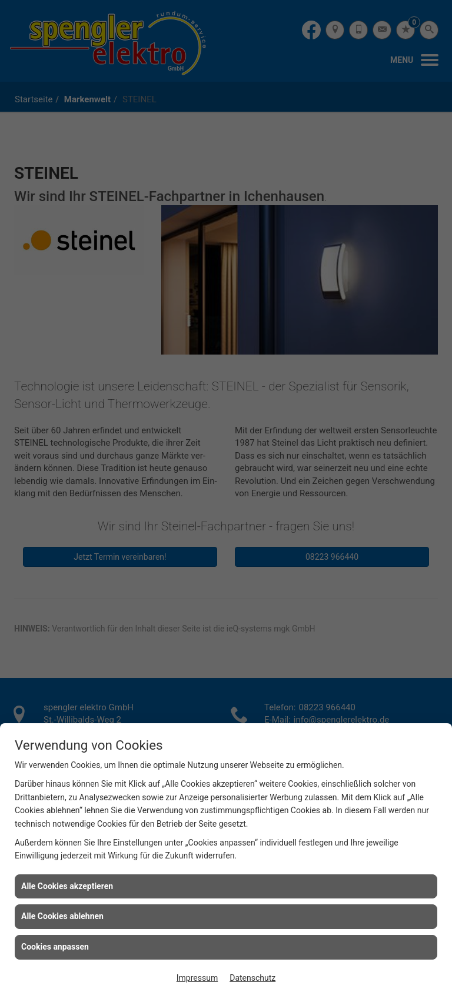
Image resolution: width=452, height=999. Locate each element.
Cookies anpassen (55, 946)
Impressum (197, 978)
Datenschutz (252, 978)
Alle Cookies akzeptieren (67, 886)
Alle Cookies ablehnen (62, 916)
